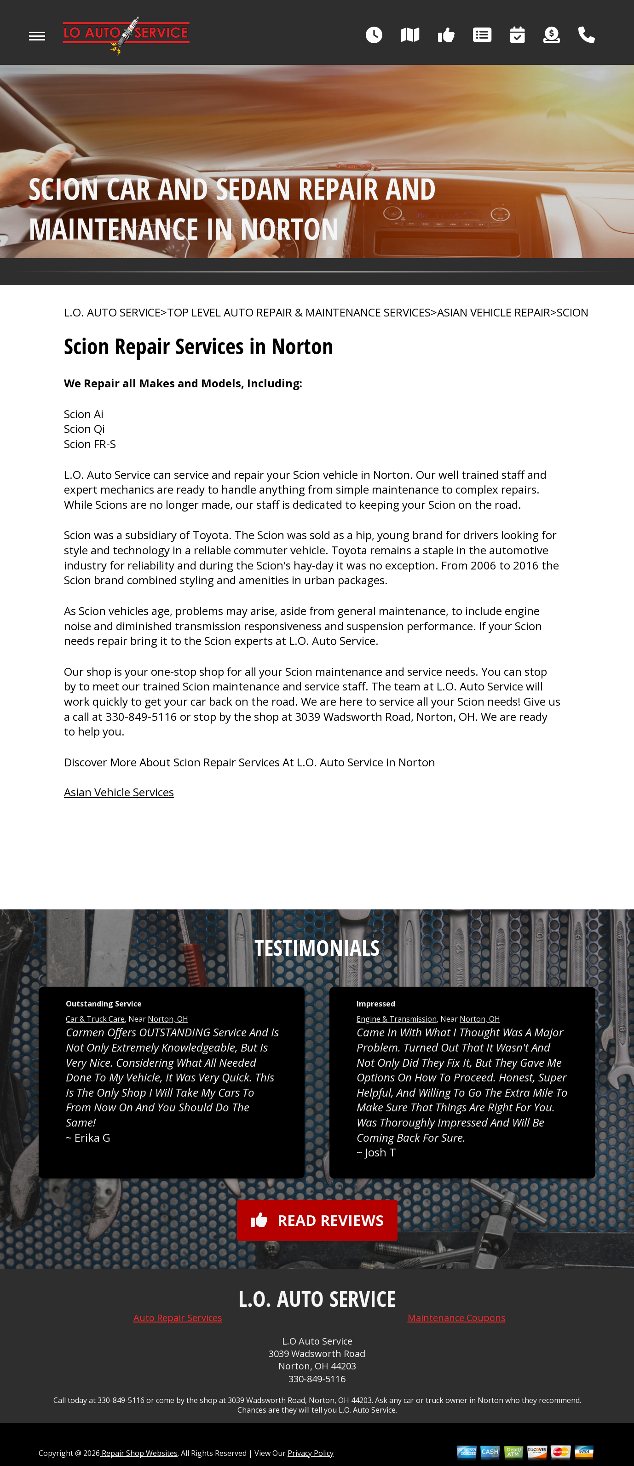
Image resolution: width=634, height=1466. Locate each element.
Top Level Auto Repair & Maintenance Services (299, 312)
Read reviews (317, 1220)
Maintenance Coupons (457, 1317)
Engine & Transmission (397, 1019)
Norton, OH (168, 1019)
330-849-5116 (141, 716)
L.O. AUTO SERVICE (112, 312)
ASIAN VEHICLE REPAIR (493, 312)
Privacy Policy (311, 1453)
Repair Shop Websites (139, 1453)
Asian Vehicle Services (119, 791)
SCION (572, 312)
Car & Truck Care (95, 1019)
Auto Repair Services (177, 1317)
